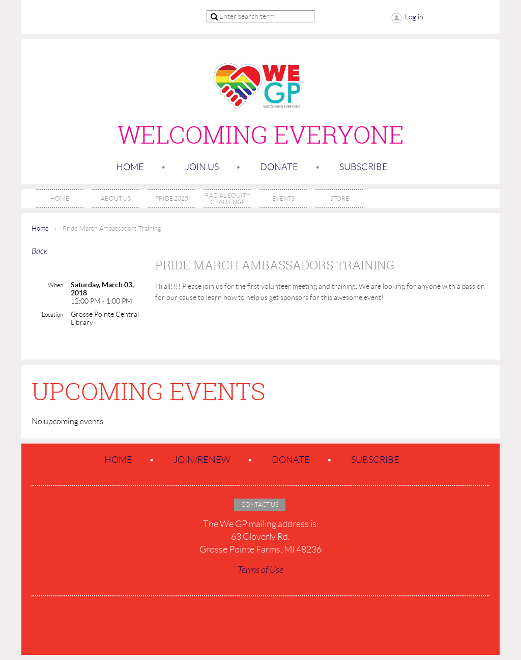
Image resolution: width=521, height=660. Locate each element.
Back (39, 251)
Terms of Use (260, 570)
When (55, 285)
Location (52, 314)
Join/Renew (201, 460)
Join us (202, 167)
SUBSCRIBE (363, 167)
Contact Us (259, 504)
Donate (279, 167)
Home (130, 167)
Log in (414, 17)
